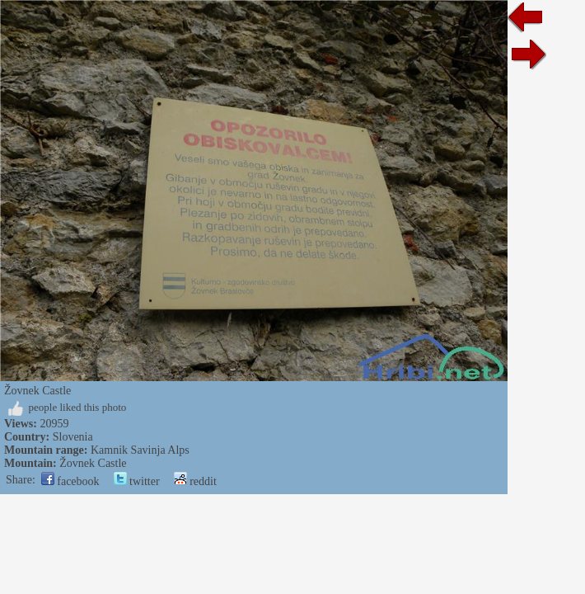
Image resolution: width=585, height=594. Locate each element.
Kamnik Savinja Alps (140, 450)
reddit (195, 481)
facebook (70, 481)
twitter (137, 481)
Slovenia (73, 437)
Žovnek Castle (92, 463)
